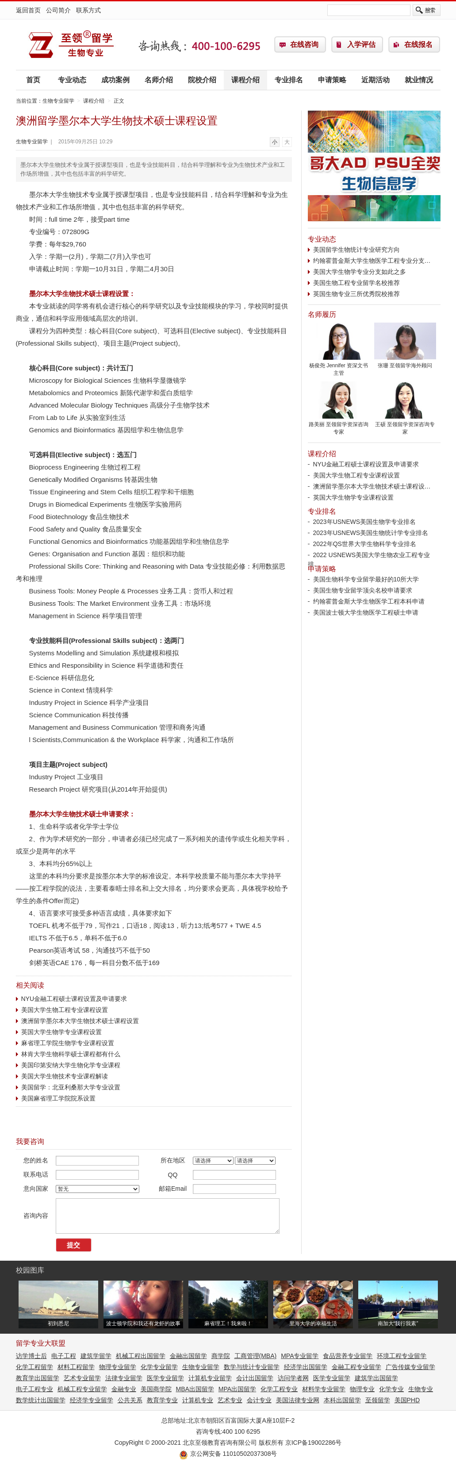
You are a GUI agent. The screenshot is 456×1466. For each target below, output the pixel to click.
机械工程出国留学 (140, 1355)
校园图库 (30, 1270)
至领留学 (377, 1400)
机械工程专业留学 (82, 1389)
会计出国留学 (254, 1377)
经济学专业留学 (91, 1400)
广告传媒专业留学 (410, 1366)
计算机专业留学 (210, 1377)
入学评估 (361, 44)
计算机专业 (197, 1400)
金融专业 (123, 1389)
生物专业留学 (71, 44)
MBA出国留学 (195, 1389)
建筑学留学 (95, 1355)
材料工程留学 (76, 1366)
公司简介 (58, 10)
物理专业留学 (117, 1366)
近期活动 (375, 80)
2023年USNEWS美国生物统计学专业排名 (371, 532)
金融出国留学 (188, 1355)
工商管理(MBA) (255, 1355)
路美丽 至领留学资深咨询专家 (339, 425)
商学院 (220, 1355)
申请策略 (332, 80)
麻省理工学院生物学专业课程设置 (67, 1043)
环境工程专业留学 (401, 1355)
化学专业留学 (159, 1366)
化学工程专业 (279, 1389)
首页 (33, 80)
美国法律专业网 (297, 1400)
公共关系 (130, 1400)
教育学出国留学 (37, 1377)
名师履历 (322, 314)
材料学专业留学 (323, 1389)
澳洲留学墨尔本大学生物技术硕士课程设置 (80, 1020)
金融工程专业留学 (356, 1366)
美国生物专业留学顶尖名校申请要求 (362, 590)
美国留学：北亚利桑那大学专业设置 (70, 1087)
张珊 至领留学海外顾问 (405, 363)
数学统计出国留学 (40, 1400)
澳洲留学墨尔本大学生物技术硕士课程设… (372, 486)
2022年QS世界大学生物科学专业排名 (364, 543)
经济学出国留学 (305, 1366)
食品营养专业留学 (347, 1355)
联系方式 (88, 10)
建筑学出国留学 (376, 1377)
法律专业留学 (123, 1377)
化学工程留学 (34, 1366)
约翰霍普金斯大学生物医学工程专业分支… (372, 260)
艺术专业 (230, 1400)
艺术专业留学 (82, 1377)
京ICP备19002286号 (313, 1442)
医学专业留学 (165, 1377)
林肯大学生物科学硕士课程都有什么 (70, 1054)
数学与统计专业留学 (252, 1366)
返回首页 (28, 10)
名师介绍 (159, 80)
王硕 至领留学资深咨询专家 (405, 425)
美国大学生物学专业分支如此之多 (359, 271)
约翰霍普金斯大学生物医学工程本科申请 (369, 601)
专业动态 (72, 80)
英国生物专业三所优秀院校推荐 (356, 293)
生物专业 (420, 1389)
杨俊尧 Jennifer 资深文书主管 (339, 366)
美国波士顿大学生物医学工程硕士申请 (365, 612)
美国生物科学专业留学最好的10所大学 (366, 579)
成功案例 (115, 80)
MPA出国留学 (237, 1389)
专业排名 (289, 80)
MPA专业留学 (299, 1355)
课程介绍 (245, 80)
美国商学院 (156, 1389)
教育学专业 (162, 1400)
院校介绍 (202, 80)
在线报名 (418, 44)
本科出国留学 (342, 1400)
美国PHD (407, 1400)
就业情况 (419, 80)
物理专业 (362, 1389)
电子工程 (63, 1355)
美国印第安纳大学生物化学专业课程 (70, 1065)
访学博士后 (31, 1355)
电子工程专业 (34, 1389)
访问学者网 (293, 1377)
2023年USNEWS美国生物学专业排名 (364, 521)
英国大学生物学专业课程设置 (61, 1031)
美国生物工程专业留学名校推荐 (356, 282)
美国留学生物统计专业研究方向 (356, 249)
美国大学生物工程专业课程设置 (64, 1009)
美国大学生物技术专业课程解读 (64, 1076)
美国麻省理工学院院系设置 (58, 1098)
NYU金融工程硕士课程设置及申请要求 (74, 998)
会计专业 (259, 1400)
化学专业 (391, 1389)
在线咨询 (304, 44)
